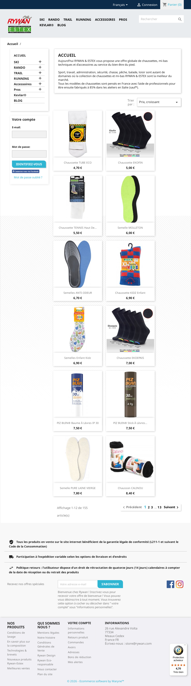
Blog (61, 25)
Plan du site (44, 674)
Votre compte (79, 623)
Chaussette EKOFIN (130, 162)
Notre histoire (46, 637)
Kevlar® (47, 25)
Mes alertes (75, 662)
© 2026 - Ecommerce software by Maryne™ (95, 681)
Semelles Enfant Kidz (77, 358)
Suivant (172, 507)
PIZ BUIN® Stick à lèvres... (130, 423)
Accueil (20, 55)
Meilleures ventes (18, 668)
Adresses (73, 652)
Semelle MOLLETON (130, 227)
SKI (42, 19)
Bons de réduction (79, 657)
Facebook (170, 584)
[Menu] (185, 645)
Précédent (132, 507)
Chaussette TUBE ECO (78, 162)
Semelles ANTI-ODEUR (77, 293)
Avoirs (72, 647)
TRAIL (67, 19)
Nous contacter (47, 669)
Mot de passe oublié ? (28, 177)
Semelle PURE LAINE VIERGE (78, 488)
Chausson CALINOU (130, 488)
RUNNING (83, 19)
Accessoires (105, 19)
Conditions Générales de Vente (45, 646)
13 (160, 507)
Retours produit (78, 637)
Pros (123, 19)
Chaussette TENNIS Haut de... (78, 227)
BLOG (18, 101)
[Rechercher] (161, 19)
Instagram (179, 584)
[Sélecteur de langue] (121, 5)
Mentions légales (48, 632)
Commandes (76, 642)
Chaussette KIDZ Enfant (130, 293)
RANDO (54, 19)
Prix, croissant (159, 102)
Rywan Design (46, 655)
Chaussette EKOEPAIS (130, 358)
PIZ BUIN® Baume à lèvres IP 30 (78, 423)
